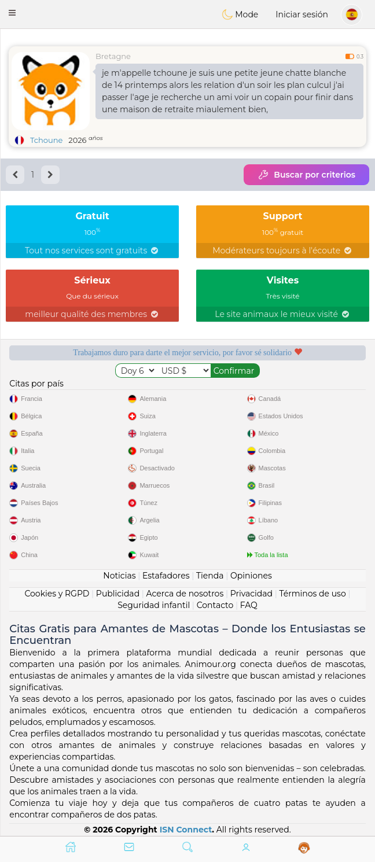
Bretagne (113, 56)
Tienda (209, 575)
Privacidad (251, 593)
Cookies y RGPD (56, 593)
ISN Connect (186, 829)
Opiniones (251, 575)
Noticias (119, 575)
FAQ (249, 605)
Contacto (215, 605)
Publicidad (117, 593)
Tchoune (46, 140)
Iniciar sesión (301, 14)
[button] (12, 12)
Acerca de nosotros (185, 593)
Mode (240, 14)
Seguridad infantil (153, 605)
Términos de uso (313, 593)
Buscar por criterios (306, 174)
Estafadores (166, 575)
